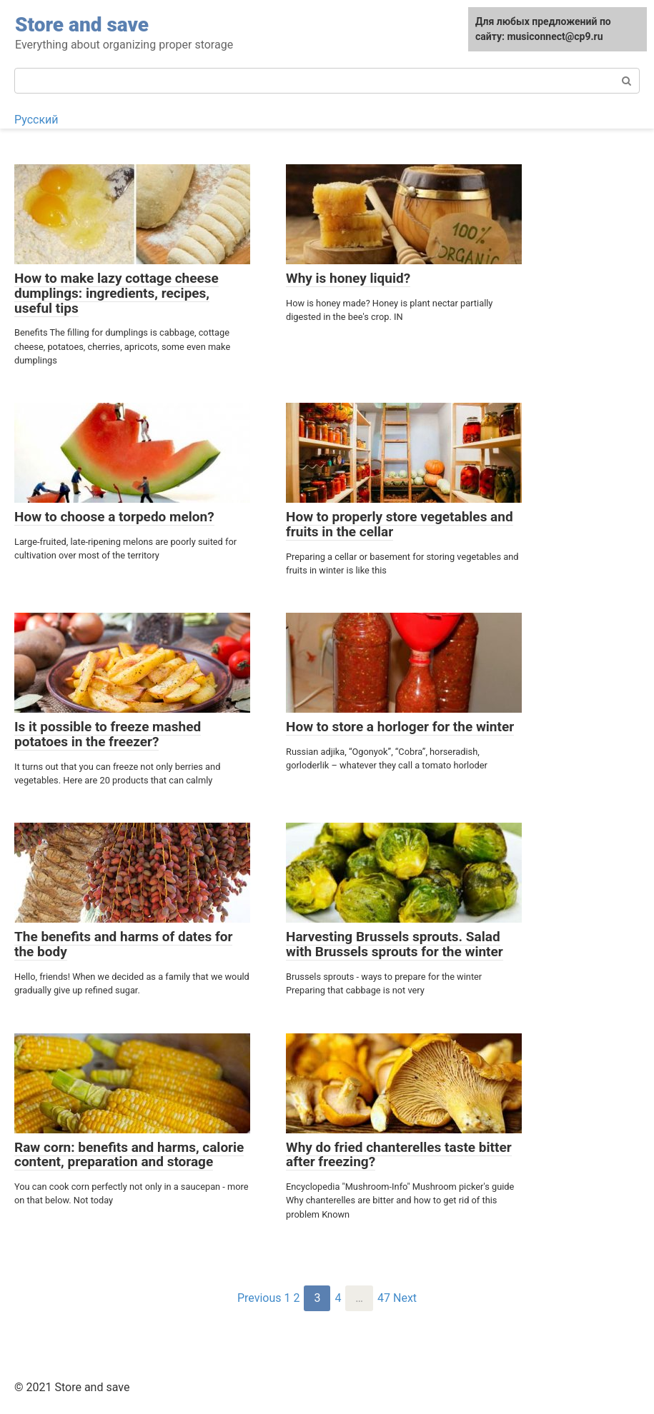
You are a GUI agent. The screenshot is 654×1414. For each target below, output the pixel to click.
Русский (36, 119)
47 (383, 1298)
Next (405, 1298)
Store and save (82, 24)
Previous (259, 1298)
